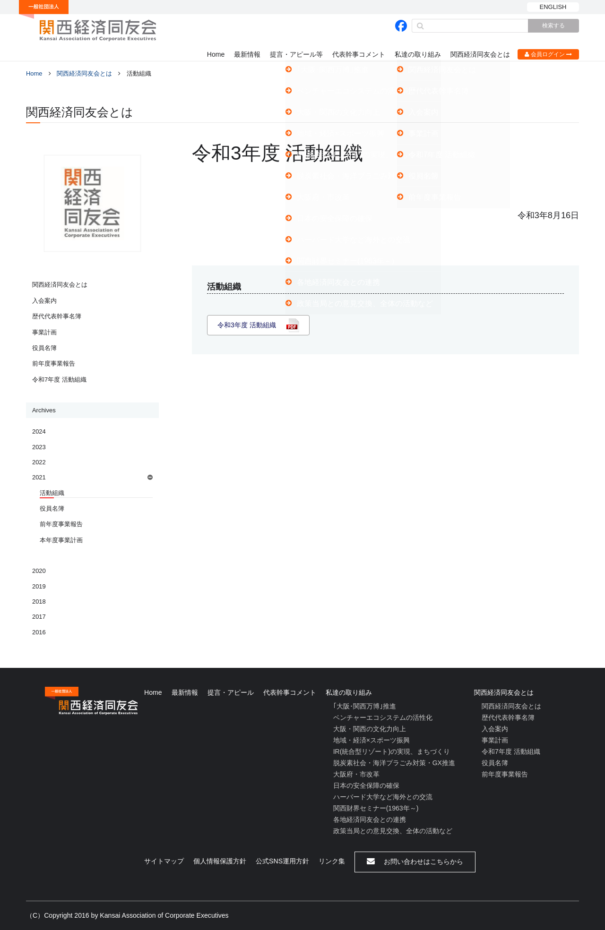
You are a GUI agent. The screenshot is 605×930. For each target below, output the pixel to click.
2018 (39, 601)
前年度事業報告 (53, 363)
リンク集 (332, 861)
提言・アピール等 (296, 54)
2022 (39, 462)
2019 (39, 586)
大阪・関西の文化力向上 (369, 729)
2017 (39, 616)
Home (216, 54)
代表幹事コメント (358, 54)
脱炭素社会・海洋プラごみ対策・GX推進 (394, 763)
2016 (39, 632)
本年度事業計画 (61, 540)
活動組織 (52, 492)
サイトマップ (164, 861)
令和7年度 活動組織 (59, 379)
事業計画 (44, 332)
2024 (39, 431)
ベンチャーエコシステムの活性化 (382, 717)
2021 (39, 477)
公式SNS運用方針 (282, 861)
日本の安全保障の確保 (366, 785)
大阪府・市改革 (356, 774)
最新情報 (247, 54)
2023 (39, 447)
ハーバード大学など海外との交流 (382, 797)
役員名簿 (44, 347)
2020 (39, 570)
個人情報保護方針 (219, 861)
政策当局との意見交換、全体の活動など (392, 831)
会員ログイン (548, 54)
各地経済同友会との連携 (369, 819)
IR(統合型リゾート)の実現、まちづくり (391, 751)
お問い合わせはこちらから (415, 861)
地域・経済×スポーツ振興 (371, 740)
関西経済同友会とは (480, 54)
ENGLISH (553, 6)
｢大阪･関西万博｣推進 (364, 706)
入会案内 (44, 300)
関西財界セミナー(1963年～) (376, 808)
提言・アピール (230, 692)
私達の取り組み (418, 54)
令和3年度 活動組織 (246, 325)
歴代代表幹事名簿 (56, 316)
